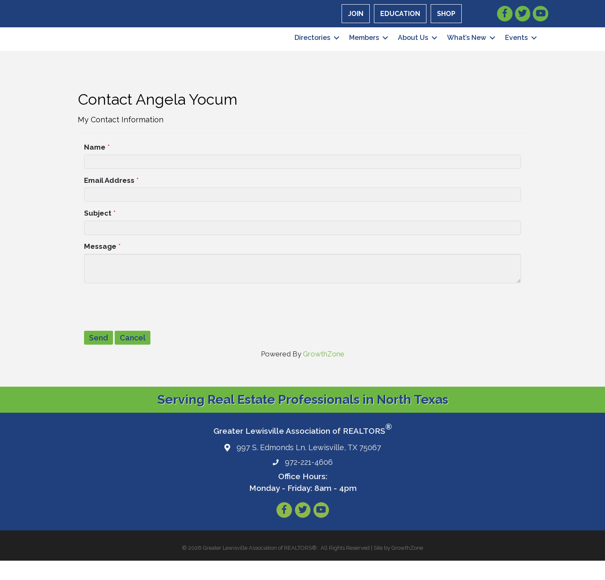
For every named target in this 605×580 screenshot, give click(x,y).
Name (94, 166)
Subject (97, 232)
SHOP (446, 14)
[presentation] (148, 325)
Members (364, 47)
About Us (413, 47)
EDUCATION (400, 14)
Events (516, 47)
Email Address (109, 199)
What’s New (466, 47)
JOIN (355, 14)
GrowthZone (324, 373)
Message (100, 265)
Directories (312, 47)
